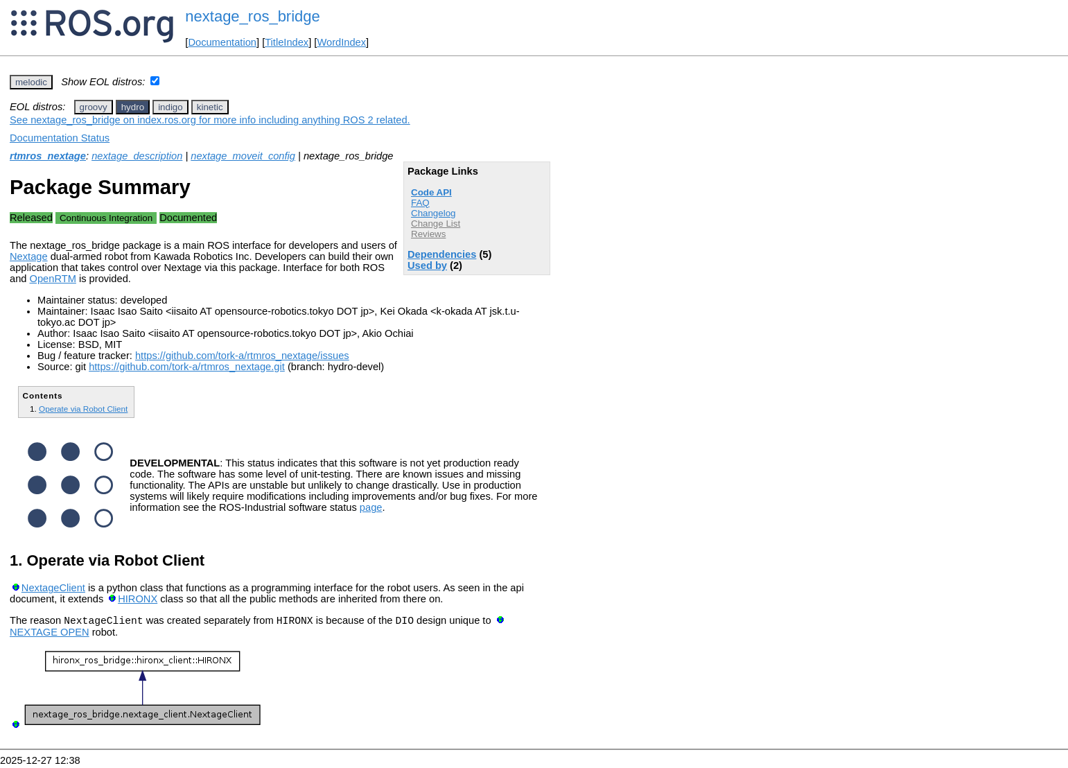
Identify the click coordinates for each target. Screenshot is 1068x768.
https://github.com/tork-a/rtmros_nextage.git (187, 366)
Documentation (222, 42)
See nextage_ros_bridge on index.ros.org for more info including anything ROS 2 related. (210, 119)
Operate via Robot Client (83, 408)
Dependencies (442, 254)
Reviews (428, 234)
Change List (435, 223)
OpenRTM (53, 278)
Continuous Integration (106, 218)
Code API (431, 192)
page (371, 507)
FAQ (420, 203)
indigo (170, 107)
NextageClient (53, 587)
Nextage (29, 256)
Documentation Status (60, 137)
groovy (93, 107)
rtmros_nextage (48, 156)
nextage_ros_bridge (252, 16)
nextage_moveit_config (243, 156)
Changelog (433, 213)
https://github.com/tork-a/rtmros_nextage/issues (242, 355)
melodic (31, 82)
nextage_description (136, 156)
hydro (132, 107)
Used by (427, 265)
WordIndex (341, 42)
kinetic (210, 107)
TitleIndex (286, 42)
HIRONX (137, 598)
